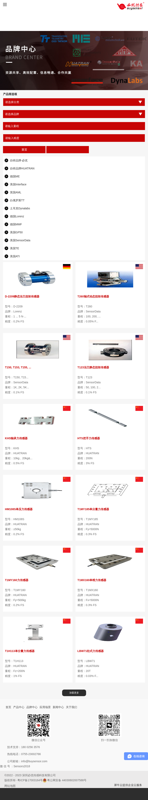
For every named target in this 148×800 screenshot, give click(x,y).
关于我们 (71, 707)
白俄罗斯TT (17, 200)
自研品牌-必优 (19, 160)
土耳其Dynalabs (20, 208)
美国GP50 (16, 232)
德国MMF (16, 224)
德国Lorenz (17, 216)
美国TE (14, 248)
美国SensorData (20, 240)
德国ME (15, 176)
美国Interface (18, 184)
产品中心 (18, 707)
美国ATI (15, 256)
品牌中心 (32, 707)
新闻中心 (58, 707)
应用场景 (45, 707)
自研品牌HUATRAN (22, 168)
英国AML (15, 192)
